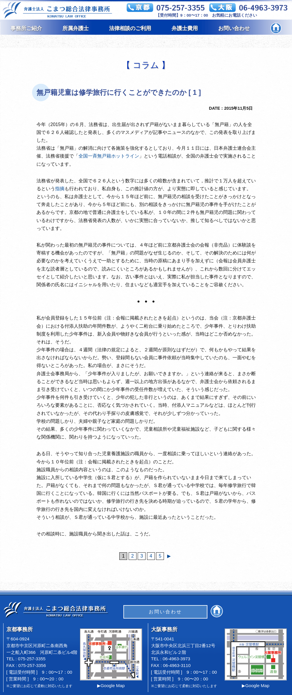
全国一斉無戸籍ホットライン (108, 155)
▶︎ (169, 555)
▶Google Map (111, 685)
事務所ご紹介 (26, 28)
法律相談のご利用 (130, 28)
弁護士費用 (185, 28)
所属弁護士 (75, 28)
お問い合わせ (234, 28)
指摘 (59, 188)
